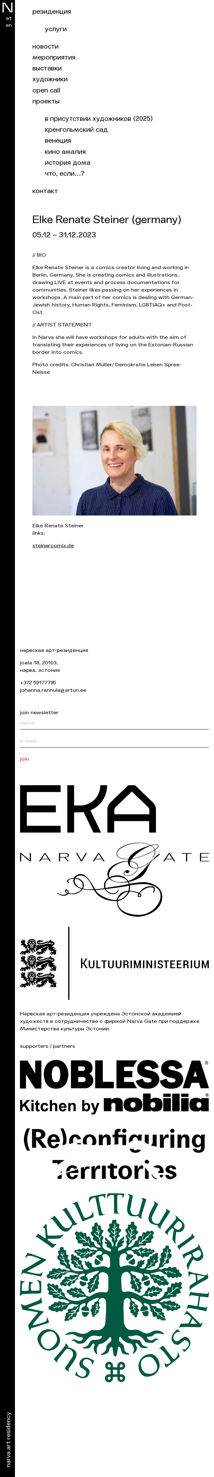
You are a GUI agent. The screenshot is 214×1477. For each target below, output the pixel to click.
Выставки (47, 68)
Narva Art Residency (8, 1439)
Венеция (58, 141)
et (9, 18)
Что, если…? (64, 174)
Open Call (46, 90)
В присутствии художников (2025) (99, 119)
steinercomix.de (53, 546)
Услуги (56, 29)
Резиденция (51, 12)
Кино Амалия (65, 152)
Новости (45, 46)
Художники (50, 79)
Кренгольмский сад (76, 130)
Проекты (45, 101)
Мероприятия (53, 57)
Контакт (45, 191)
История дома (67, 163)
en (9, 25)
